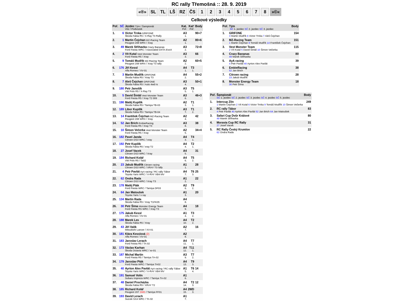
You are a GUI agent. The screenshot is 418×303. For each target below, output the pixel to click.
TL (163, 12)
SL (153, 12)
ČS (192, 12)
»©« (276, 12)
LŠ (172, 12)
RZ (182, 12)
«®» (142, 12)
